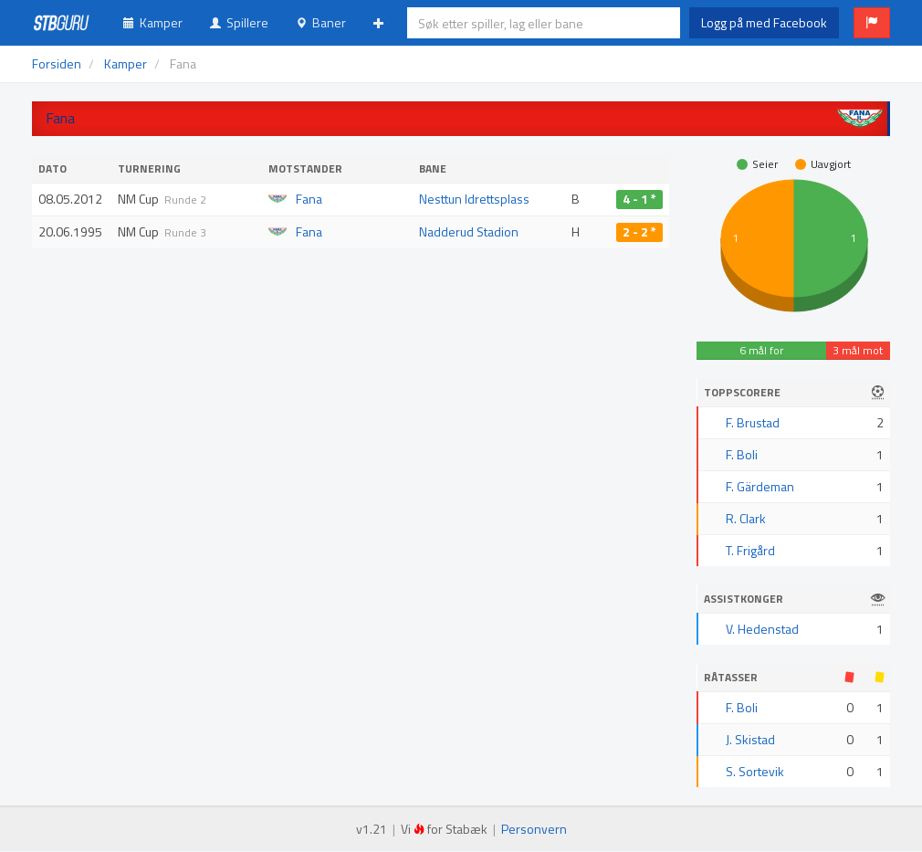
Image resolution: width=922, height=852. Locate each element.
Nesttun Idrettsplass (474, 198)
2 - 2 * (639, 232)
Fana (309, 198)
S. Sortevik (755, 771)
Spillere (239, 22)
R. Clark (746, 518)
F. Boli (742, 454)
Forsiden (56, 63)
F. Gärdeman (760, 486)
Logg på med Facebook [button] (764, 22)
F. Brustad (753, 422)
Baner (321, 22)
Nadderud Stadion (469, 231)
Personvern (534, 828)
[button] (872, 22)
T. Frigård (750, 550)
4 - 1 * (639, 199)
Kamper (153, 22)
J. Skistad (750, 739)
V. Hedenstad (762, 628)
